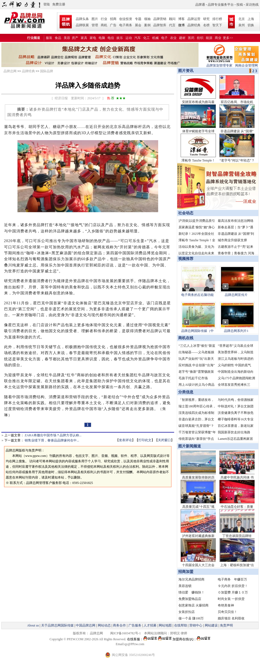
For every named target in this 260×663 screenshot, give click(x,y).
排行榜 (217, 19)
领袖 (147, 19)
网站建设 (211, 625)
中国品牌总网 (85, 625)
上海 (251, 19)
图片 (95, 19)
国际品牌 (46, 71)
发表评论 (125, 440)
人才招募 (150, 625)
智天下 (217, 25)
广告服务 (134, 625)
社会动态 (185, 213)
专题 (138, 19)
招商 (113, 19)
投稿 (239, 4)
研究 (206, 19)
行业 (104, 19)
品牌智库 (159, 25)
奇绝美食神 (226, 605)
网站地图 (165, 625)
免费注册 (58, 4)
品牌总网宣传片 (236, 295)
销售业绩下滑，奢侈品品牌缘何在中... (52, 440)
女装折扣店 (186, 612)
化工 (146, 38)
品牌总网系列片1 (236, 331)
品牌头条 (82, 19)
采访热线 (252, 4)
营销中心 (195, 625)
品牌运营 (193, 19)
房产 (75, 38)
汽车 (137, 38)
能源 (209, 38)
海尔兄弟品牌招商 (191, 579)
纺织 (200, 38)
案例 (147, 25)
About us (33, 625)
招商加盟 (185, 572)
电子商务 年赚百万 (232, 579)
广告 (113, 25)
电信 (111, 38)
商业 (218, 38)
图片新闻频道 (189, 446)
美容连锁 (184, 586)
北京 (241, 19)
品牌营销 (159, 19)
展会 (138, 25)
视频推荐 (185, 259)
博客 (181, 19)
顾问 (172, 19)
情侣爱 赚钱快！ (191, 592)
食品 (58, 38)
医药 (191, 38)
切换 (251, 25)
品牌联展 (82, 25)
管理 (95, 25)
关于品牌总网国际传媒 (57, 625)
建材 (182, 38)
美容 (67, 38)
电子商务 (125, 25)
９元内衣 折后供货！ (233, 586)
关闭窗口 (164, 440)
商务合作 (119, 625)
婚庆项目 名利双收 (231, 618)
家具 (84, 38)
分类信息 (185, 392)
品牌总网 (10, 71)
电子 (164, 38)
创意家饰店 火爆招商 (193, 605)
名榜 (206, 25)
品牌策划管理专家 (219, 63)
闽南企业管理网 (246, 63)
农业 (173, 38)
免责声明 (226, 625)
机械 (155, 38)
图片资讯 (185, 71)
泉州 (241, 25)
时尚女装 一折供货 (231, 599)
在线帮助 (180, 625)
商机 (104, 25)
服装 (49, 38)
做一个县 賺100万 (191, 618)
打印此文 (144, 440)
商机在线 (185, 338)
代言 (172, 25)
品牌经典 (193, 25)
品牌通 (200, 4)
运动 (128, 38)
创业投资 (125, 19)
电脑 (102, 38)
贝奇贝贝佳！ (227, 612)
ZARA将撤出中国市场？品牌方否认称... (53, 435)
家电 (93, 38)
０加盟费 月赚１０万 (233, 592)
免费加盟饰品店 (189, 599)
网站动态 (104, 625)
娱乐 (119, 38)
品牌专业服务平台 (221, 4)
